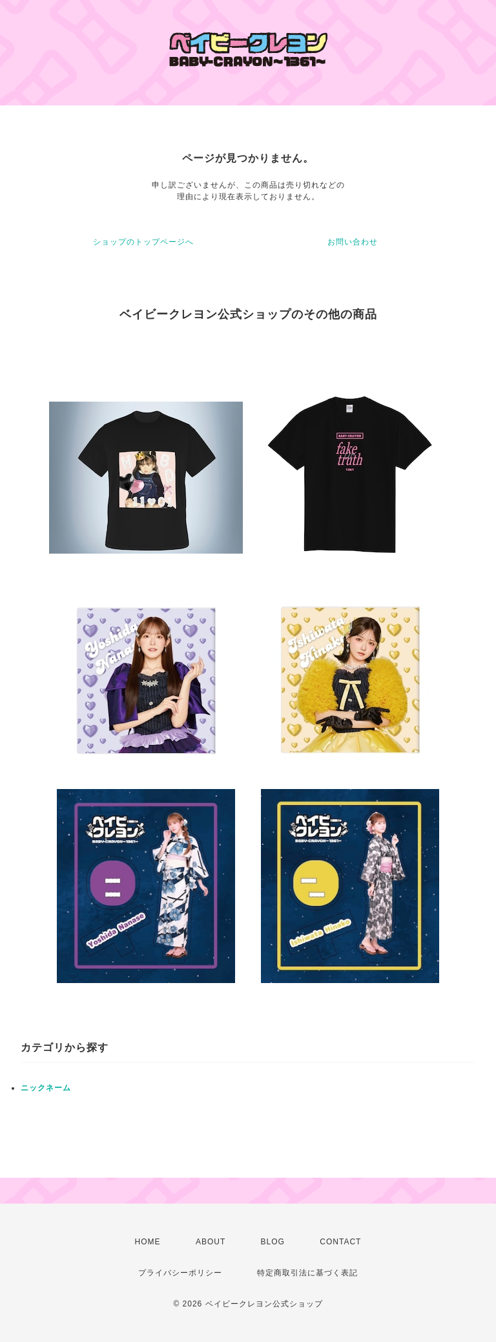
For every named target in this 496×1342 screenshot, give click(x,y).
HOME (148, 1241)
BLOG (273, 1241)
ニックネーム (46, 1087)
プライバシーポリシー (180, 1272)
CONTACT (340, 1241)
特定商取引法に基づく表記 (307, 1272)
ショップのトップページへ (143, 241)
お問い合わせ (352, 241)
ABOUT (210, 1241)
